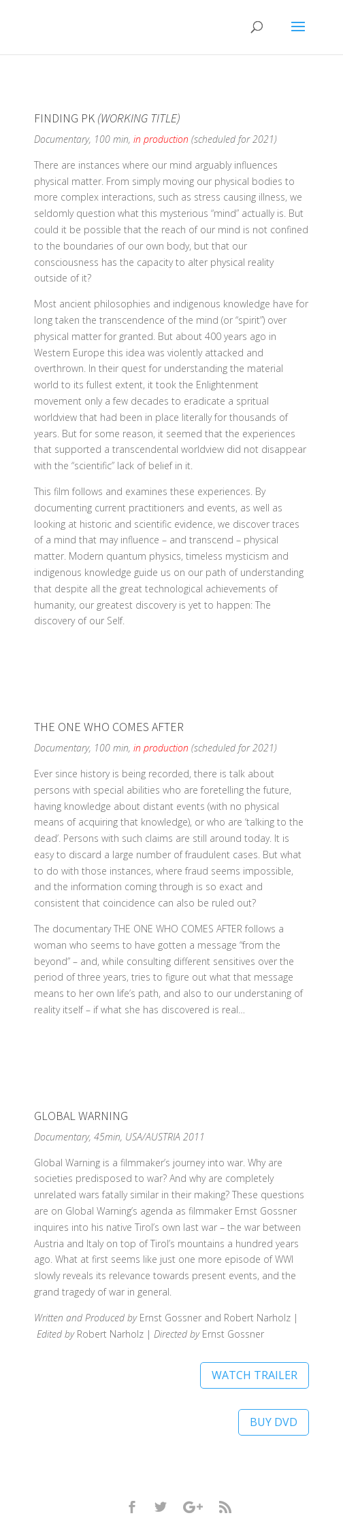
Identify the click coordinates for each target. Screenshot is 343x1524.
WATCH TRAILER (254, 1375)
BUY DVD (273, 1422)
